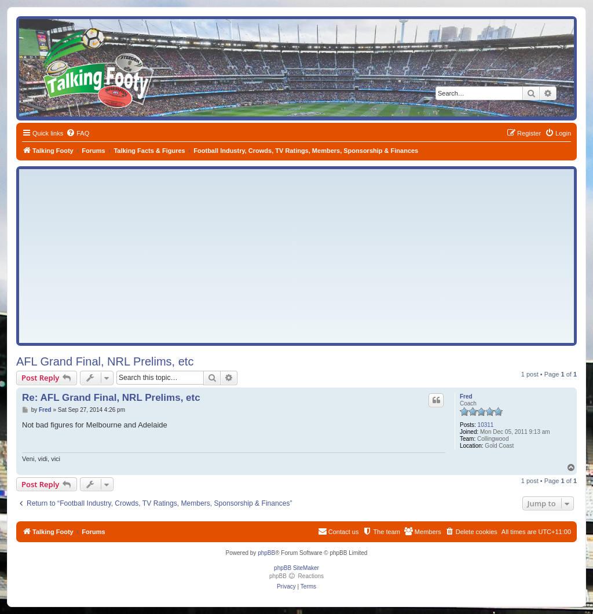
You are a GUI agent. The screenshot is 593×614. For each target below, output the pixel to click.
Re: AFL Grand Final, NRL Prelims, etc (111, 397)
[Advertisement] (296, 256)
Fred (466, 396)
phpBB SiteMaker (296, 568)
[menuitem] (77, 133)
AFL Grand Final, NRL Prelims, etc (104, 361)
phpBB (266, 553)
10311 (486, 425)
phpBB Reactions (296, 576)
